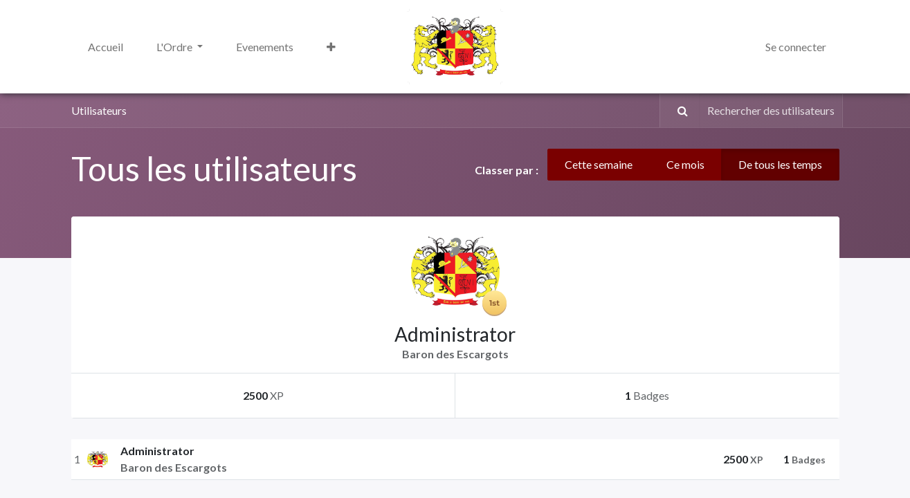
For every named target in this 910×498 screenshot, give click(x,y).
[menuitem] (105, 47)
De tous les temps (780, 164)
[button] (331, 47)
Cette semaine (599, 164)
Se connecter (795, 46)
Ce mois (685, 164)
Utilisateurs (99, 110)
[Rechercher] (676, 110)
